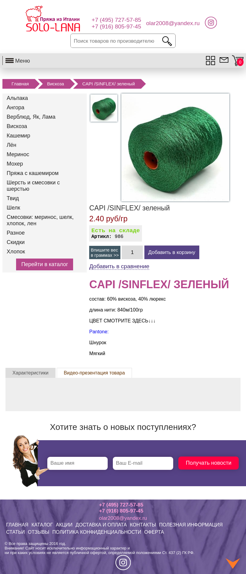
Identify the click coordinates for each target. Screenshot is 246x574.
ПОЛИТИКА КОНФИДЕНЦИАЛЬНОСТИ (96, 532)
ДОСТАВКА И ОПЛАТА (101, 524)
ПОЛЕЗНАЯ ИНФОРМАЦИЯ (191, 524)
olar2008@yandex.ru (123, 518)
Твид (13, 198)
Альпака (17, 98)
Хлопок (16, 252)
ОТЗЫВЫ (38, 532)
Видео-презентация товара (94, 372)
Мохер (15, 164)
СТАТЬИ (15, 532)
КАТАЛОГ (42, 524)
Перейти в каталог (44, 264)
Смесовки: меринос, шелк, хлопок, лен (40, 220)
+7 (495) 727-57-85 (121, 505)
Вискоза (55, 83)
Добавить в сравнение (119, 266)
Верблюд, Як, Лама (31, 117)
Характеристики (30, 372)
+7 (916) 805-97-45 (121, 511)
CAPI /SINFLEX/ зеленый (108, 83)
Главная (20, 83)
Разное (16, 233)
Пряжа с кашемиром (33, 173)
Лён (11, 145)
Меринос (18, 154)
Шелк (13, 208)
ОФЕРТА (154, 532)
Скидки (16, 242)
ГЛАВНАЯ (17, 524)
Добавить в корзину (171, 252)
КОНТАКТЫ (143, 524)
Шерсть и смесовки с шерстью (33, 186)
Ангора (15, 107)
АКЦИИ (64, 524)
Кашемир (18, 136)
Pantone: (99, 331)
